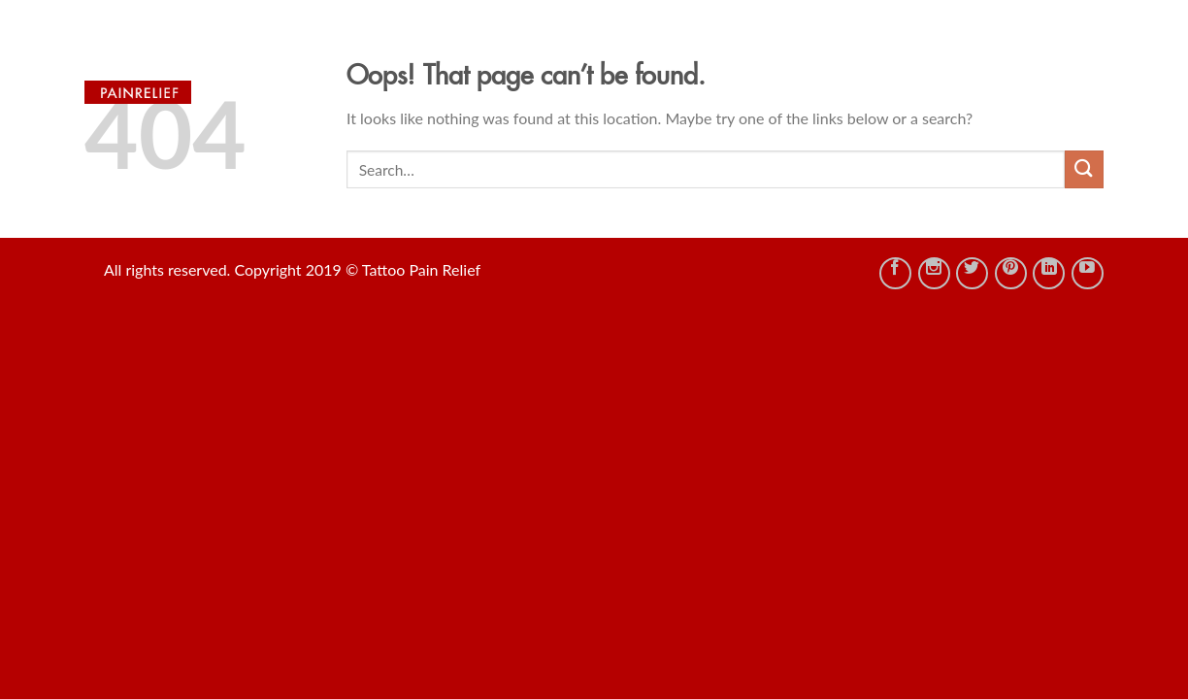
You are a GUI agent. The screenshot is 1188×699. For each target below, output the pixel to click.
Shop (597, 48)
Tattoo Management (859, 48)
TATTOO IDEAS (697, 48)
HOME (525, 48)
